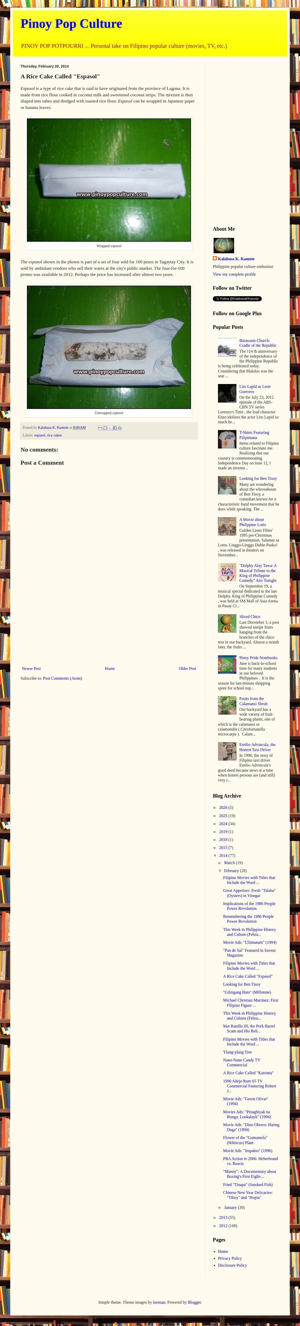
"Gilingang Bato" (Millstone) (247, 992)
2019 (223, 831)
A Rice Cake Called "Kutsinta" (248, 1073)
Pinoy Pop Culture (71, 23)
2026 (223, 807)
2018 (223, 839)
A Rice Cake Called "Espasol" (248, 976)
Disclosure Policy (232, 1265)
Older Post (187, 668)
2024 (223, 823)
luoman (159, 1302)
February (232, 871)
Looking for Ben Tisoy (258, 478)
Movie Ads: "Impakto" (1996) (247, 1150)
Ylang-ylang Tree (237, 1052)
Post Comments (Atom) (62, 678)
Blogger (194, 1302)
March (230, 863)
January (231, 1207)
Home (110, 668)
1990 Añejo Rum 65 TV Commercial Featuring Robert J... (249, 1086)
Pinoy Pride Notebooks (258, 658)
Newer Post (31, 668)
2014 (223, 855)
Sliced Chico (249, 616)
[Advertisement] (109, 622)
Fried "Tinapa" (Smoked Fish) (248, 1184)
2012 (223, 1226)
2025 (223, 816)
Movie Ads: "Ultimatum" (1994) (249, 942)
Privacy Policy (230, 1258)
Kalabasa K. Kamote (236, 259)
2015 (223, 847)
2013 (223, 1217)
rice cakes (54, 435)
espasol (39, 435)
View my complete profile (234, 274)
